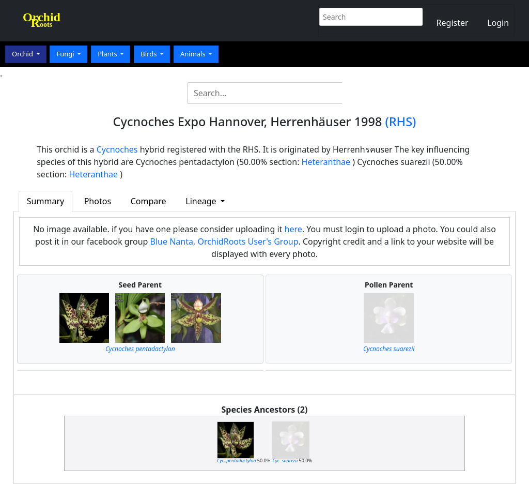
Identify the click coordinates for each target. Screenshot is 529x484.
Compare (148, 201)
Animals (193, 53)
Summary (45, 201)
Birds (150, 53)
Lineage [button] (201, 201)
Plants (108, 53)
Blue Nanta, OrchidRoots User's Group (224, 241)
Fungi (66, 53)
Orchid (23, 53)
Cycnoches (117, 149)
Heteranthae (326, 162)
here (293, 229)
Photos (97, 201)
